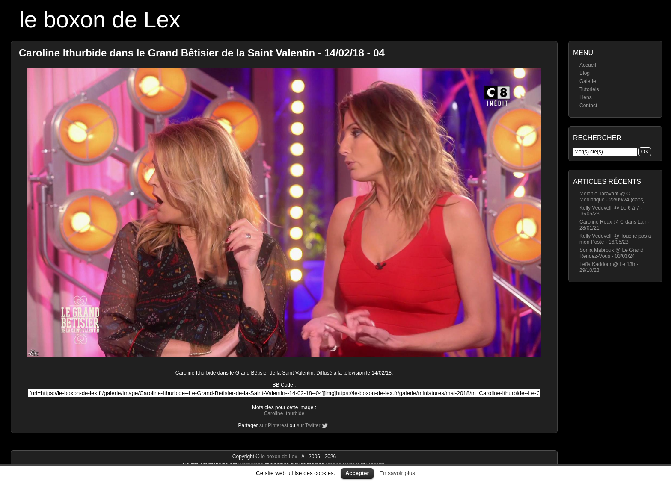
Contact (588, 106)
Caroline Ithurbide (284, 413)
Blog (584, 73)
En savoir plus (397, 473)
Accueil (587, 65)
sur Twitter (308, 425)
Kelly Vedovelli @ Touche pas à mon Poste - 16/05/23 (615, 239)
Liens (585, 97)
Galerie (587, 81)
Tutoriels (589, 89)
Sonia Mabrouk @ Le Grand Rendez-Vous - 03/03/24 (611, 253)
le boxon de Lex (100, 19)
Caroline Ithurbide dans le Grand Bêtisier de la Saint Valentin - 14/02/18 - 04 (202, 53)
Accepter (357, 473)
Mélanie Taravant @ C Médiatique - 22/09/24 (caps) (612, 197)
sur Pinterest (273, 425)
